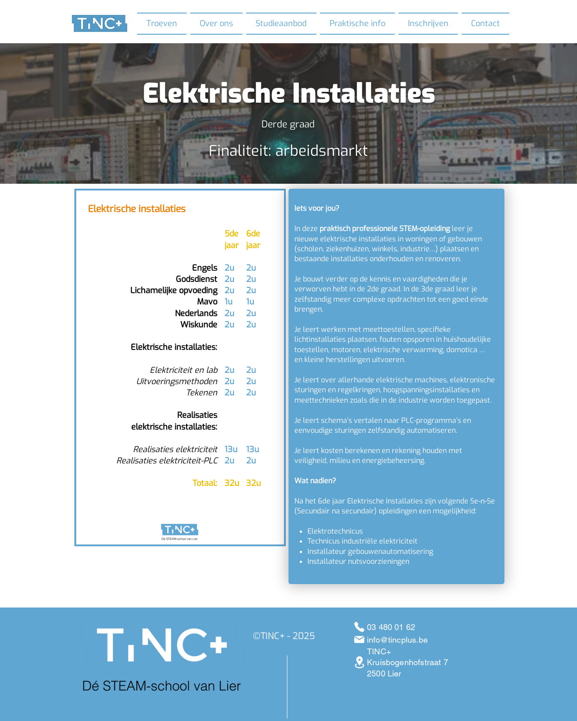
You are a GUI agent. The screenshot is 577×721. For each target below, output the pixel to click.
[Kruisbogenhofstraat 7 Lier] (359, 662)
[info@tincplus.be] (359, 639)
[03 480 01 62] (359, 627)
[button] (216, 24)
